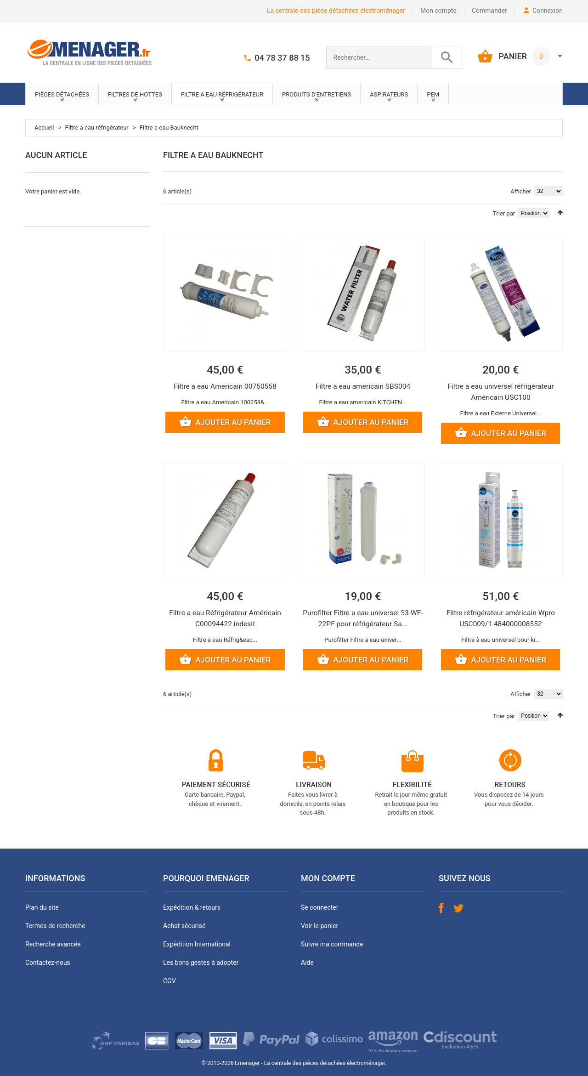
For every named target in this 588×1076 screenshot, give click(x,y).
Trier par (504, 213)
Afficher (520, 191)
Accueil (44, 127)
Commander (489, 10)
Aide (307, 963)
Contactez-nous (47, 963)
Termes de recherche (55, 926)
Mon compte (438, 10)
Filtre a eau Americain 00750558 (225, 386)
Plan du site (42, 908)
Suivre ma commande (332, 945)
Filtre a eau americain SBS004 (363, 386)
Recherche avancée (53, 945)
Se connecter (319, 908)
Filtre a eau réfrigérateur (97, 127)
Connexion (547, 10)
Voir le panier (319, 926)
